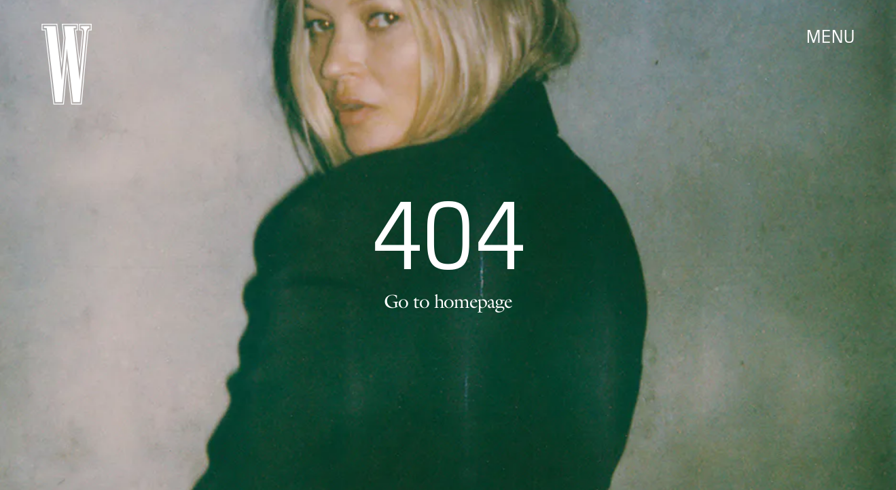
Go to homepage (448, 301)
